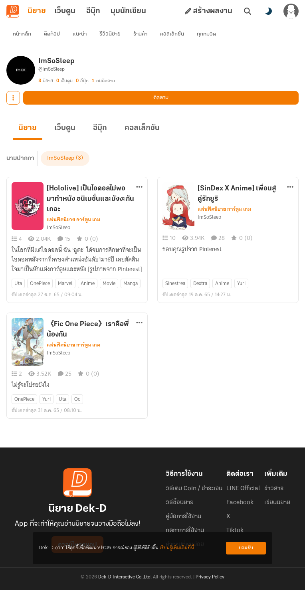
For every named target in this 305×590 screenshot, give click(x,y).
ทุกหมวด (206, 34)
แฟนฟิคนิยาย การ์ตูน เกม (73, 219)
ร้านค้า (140, 34)
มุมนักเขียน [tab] (128, 11)
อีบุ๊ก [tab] (93, 11)
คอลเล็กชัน (172, 34)
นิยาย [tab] (37, 11)
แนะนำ (80, 34)
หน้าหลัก (22, 34)
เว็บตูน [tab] (64, 11)
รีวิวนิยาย (110, 34)
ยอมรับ (246, 547)
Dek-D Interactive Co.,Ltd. (125, 577)
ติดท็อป (52, 34)
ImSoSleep (60, 158)
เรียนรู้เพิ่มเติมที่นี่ (177, 547)
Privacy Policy (210, 577)
